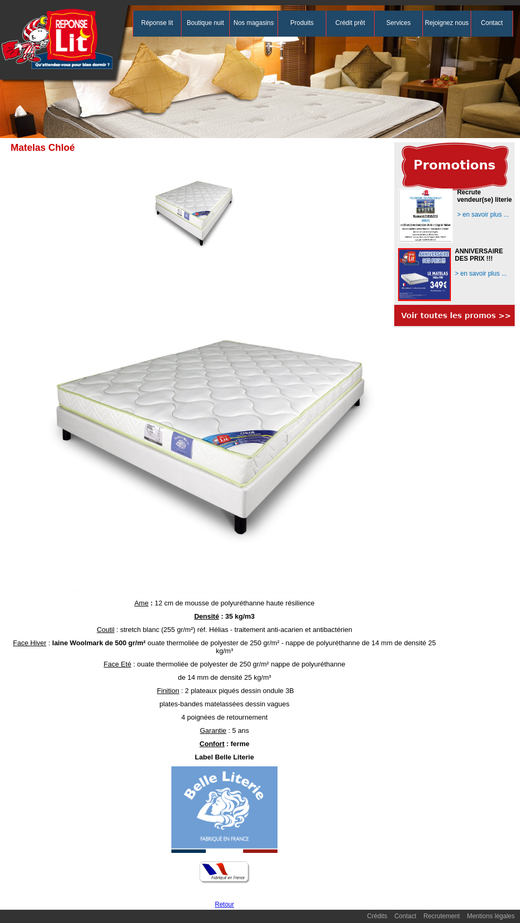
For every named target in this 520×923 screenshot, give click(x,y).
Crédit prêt (350, 23)
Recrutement (441, 916)
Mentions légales (491, 916)
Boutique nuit (205, 23)
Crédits (377, 916)
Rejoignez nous (447, 23)
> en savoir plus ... (483, 214)
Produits (302, 23)
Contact (491, 23)
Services (398, 23)
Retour (224, 904)
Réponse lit (157, 23)
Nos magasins (253, 23)
